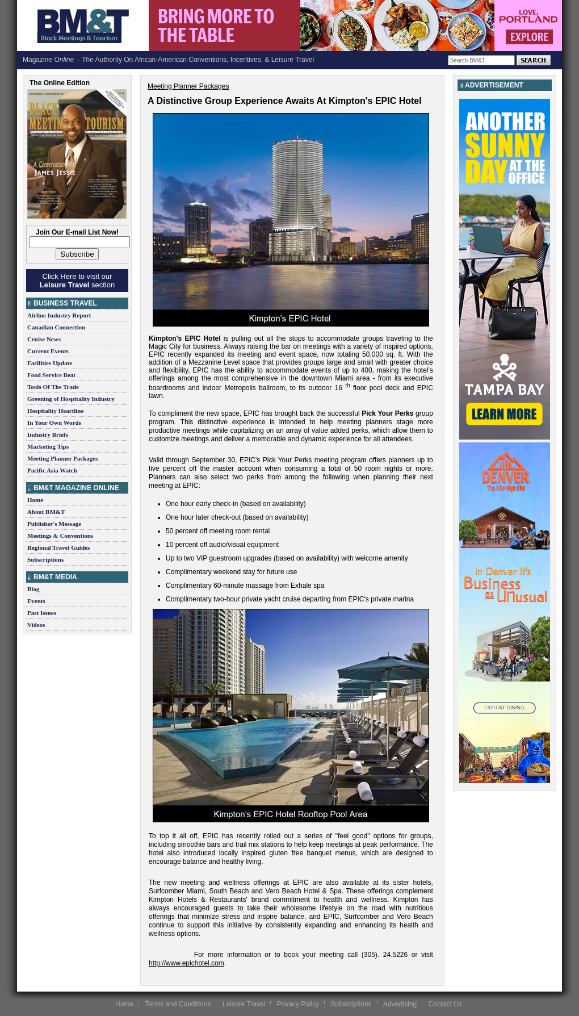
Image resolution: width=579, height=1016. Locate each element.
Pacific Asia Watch (52, 470)
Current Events (48, 351)
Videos (36, 624)
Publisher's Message (54, 523)
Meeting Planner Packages (62, 458)
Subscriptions (45, 559)
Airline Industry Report (59, 315)
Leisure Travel (244, 1004)
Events (36, 600)
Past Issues (41, 612)
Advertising (400, 1004)
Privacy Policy (297, 1004)
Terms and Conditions (178, 1004)
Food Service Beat (51, 374)
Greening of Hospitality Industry (71, 398)
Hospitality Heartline (55, 410)
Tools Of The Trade (53, 386)
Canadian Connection (56, 327)
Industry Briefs (47, 434)
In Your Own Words (54, 422)
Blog (33, 589)
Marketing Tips (48, 446)
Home (35, 499)
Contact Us (445, 1004)
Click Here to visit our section (77, 280)
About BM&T (46, 511)
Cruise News (44, 339)
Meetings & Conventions (60, 535)
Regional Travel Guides (58, 547)
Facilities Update (49, 362)
